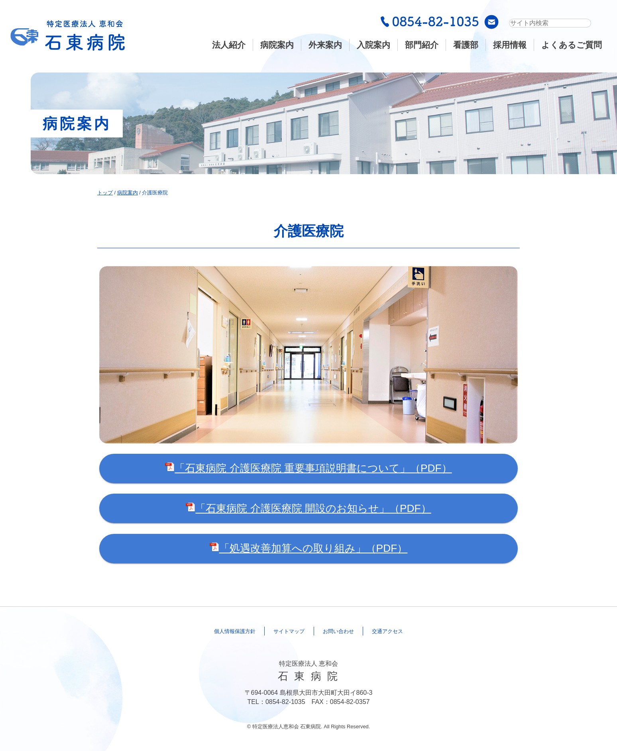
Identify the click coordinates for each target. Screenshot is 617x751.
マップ (283, 630)
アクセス (410, 630)
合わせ (347, 630)
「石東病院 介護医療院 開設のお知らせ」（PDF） (308, 508)
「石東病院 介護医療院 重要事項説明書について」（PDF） (308, 468)
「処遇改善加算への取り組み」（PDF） (309, 548)
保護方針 (213, 630)
